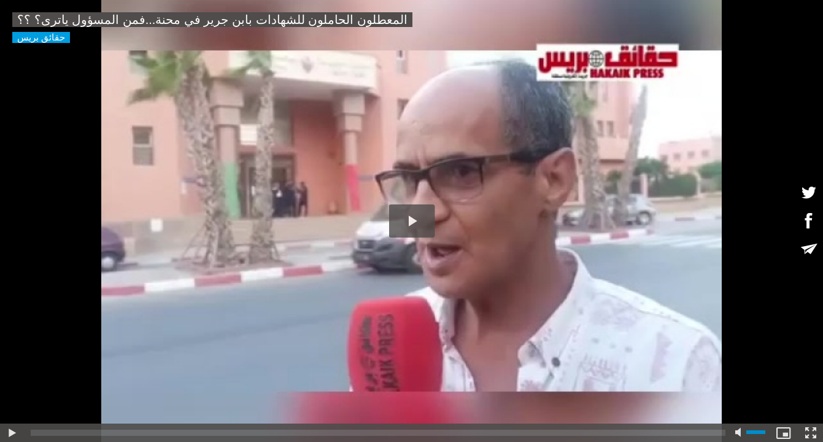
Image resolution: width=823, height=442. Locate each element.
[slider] (378, 433)
